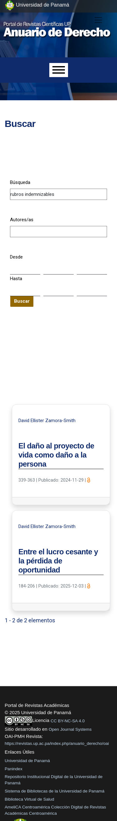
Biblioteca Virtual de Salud (29, 799)
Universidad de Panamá (27, 760)
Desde (16, 257)
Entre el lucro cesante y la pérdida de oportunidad (58, 560)
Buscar (22, 301)
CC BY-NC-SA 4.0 (68, 721)
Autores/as (21, 219)
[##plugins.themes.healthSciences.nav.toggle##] (98, 20)
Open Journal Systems (70, 729)
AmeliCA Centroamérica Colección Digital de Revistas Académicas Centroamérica (55, 810)
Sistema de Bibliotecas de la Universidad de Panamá (55, 791)
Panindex (13, 768)
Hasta (16, 278)
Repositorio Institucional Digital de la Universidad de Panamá (54, 779)
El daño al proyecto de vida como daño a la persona (56, 455)
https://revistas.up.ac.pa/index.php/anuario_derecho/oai (57, 743)
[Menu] (58, 70)
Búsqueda (20, 182)
